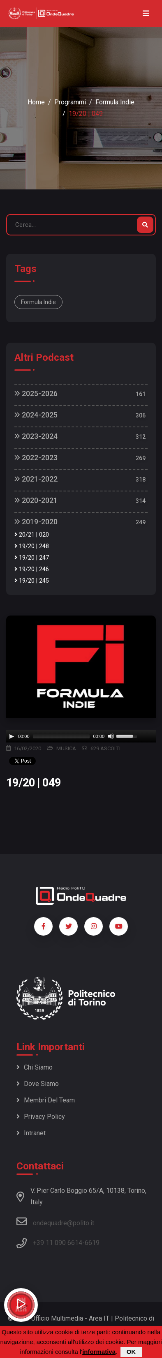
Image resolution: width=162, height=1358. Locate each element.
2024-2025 (36, 414)
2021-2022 (36, 479)
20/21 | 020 (31, 534)
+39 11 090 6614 (57, 1243)
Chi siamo (34, 1067)
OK (131, 1351)
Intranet (31, 1133)
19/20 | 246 (31, 569)
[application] (81, 736)
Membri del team (45, 1100)
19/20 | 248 (31, 546)
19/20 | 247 (31, 557)
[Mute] (111, 736)
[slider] (61, 736)
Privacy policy (40, 1117)
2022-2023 (36, 457)
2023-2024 (36, 436)
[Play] (11, 736)
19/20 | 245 (31, 580)
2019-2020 (36, 521)
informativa (99, 1351)
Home (36, 102)
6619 (92, 1243)
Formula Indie (114, 102)
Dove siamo (37, 1084)
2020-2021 (36, 500)
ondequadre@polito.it (55, 1221)
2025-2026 (36, 393)
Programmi (70, 102)
